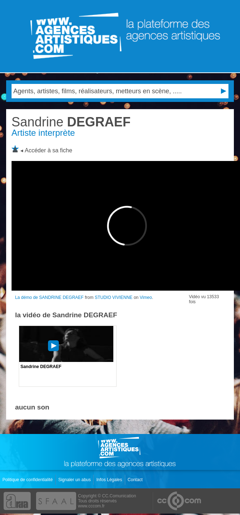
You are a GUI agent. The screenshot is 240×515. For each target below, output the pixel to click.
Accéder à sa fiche (49, 150)
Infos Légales (109, 479)
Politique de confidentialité (28, 479)
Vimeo (146, 297)
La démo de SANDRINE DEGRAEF (49, 297)
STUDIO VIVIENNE (113, 297)
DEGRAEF (71, 122)
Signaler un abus (75, 479)
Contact (136, 479)
